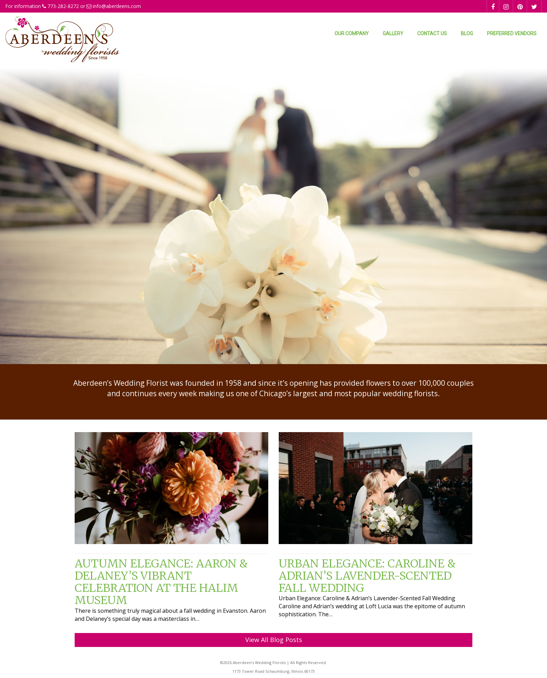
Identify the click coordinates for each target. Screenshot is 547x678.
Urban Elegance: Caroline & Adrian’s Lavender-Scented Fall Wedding (367, 576)
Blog (467, 33)
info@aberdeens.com (117, 6)
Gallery (393, 33)
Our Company (352, 33)
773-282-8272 (63, 6)
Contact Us (432, 33)
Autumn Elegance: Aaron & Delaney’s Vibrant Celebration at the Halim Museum (161, 582)
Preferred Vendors (512, 33)
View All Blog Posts (273, 639)
